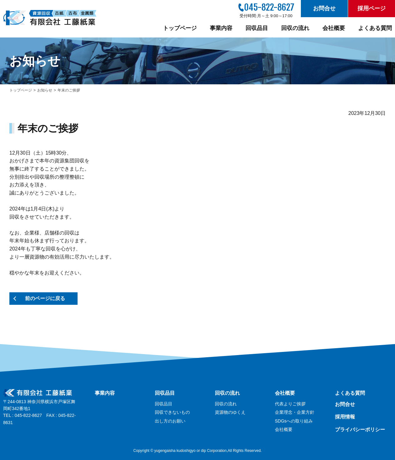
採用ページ (371, 8)
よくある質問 (375, 28)
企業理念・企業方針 (294, 412)
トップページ (180, 28)
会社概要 (333, 28)
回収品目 (257, 28)
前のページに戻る (45, 298)
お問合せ (324, 8)
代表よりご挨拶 (290, 403)
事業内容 (221, 28)
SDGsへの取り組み (294, 420)
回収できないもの (172, 412)
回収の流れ (295, 28)
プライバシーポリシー (360, 429)
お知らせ (44, 90)
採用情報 (345, 416)
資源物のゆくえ (230, 412)
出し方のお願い (170, 420)
